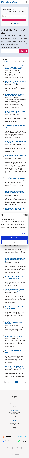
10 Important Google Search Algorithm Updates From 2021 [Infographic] (14, 322)
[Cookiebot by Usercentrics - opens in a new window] (22, 215)
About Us (14, 395)
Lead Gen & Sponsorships (14, 412)
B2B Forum (14, 406)
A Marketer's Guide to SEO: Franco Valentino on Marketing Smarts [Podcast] (15, 260)
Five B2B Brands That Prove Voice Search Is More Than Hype (15, 95)
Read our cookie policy (19, 228)
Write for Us (14, 414)
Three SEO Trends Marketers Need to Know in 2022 (15, 307)
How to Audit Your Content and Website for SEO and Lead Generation (14, 210)
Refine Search (5, 61)
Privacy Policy (14, 427)
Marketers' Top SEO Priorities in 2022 (14, 351)
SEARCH (23, 51)
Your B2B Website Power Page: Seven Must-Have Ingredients (14, 290)
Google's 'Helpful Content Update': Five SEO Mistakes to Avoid (15, 112)
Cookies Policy (14, 428)
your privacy (17, 23)
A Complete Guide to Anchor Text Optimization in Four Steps (15, 126)
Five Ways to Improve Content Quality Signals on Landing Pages (15, 367)
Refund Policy (14, 424)
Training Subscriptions (14, 403)
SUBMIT (14, 20)
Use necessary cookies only (14, 242)
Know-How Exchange (14, 423)
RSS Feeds (14, 396)
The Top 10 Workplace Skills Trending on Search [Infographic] (15, 177)
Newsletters (14, 397)
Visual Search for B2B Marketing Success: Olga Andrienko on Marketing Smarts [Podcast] (14, 67)
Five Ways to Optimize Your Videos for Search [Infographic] (15, 82)
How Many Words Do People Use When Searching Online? (15, 277)
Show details (22, 233)
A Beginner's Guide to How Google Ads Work (15, 142)
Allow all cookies (14, 237)
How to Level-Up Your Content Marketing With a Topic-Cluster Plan (14, 193)
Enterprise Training (14, 405)
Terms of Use (14, 426)
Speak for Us (14, 416)
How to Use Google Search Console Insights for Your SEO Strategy (15, 335)
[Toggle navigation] (26, 2)
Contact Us (14, 422)
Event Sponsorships (14, 413)
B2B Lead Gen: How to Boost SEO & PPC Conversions (15, 156)
